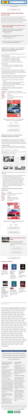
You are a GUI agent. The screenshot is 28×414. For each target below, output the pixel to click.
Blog (19, 353)
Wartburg (12, 343)
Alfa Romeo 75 (21, 288)
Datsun (7, 320)
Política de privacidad (6, 357)
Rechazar (17, 411)
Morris (14, 331)
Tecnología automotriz (6, 310)
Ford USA (24, 322)
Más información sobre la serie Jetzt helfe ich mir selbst (12, 188)
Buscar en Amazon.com (16, 251)
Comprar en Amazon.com (14, 129)
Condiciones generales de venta (19, 355)
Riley (10, 337)
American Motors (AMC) (6, 312)
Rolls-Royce (15, 337)
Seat (6, 339)
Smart (16, 339)
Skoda (13, 339)
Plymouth (3, 335)
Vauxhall (22, 341)
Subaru (20, 339)
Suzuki (3, 341)
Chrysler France (20, 316)
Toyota (10, 341)
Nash (18, 331)
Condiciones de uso (16, 359)
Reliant (3, 337)
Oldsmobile (4, 333)
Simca (9, 339)
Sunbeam (24, 339)
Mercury (21, 329)
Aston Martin (14, 312)
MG (25, 329)
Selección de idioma (8, 353)
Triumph (17, 341)
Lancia (8, 327)
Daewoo (16, 318)
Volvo (8, 343)
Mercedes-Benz (16, 329)
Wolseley (17, 343)
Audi (19, 312)
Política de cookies (14, 357)
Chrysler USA (4, 318)
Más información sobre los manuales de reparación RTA (12, 87)
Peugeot (20, 333)
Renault (6, 337)
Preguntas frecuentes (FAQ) (7, 355)
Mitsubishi (6, 331)
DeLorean (11, 320)
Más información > (15, 6)
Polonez (7, 335)
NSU (24, 331)
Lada (5, 327)
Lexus (12, 327)
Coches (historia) (5, 308)
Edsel (3, 322)
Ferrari (11, 322)
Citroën (9, 318)
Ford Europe (19, 322)
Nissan (21, 331)
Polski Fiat (12, 335)
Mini (2, 331)
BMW (19, 314)
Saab (23, 337)
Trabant (13, 341)
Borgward (23, 314)
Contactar (23, 353)
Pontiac (17, 335)
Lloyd (19, 327)
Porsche (21, 335)
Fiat (14, 322)
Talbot (6, 341)
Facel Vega (7, 322)
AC (11, 310)
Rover (19, 337)
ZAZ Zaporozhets (5, 346)
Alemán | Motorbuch (13, 37)
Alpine (23, 310)
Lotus (22, 327)
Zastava (21, 343)
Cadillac (9, 316)
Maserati (3, 329)
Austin (22, 312)
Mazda (10, 329)
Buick (5, 316)
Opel (8, 333)
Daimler (3, 320)
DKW (19, 320)
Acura (14, 310)
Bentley (15, 314)
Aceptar (10, 411)
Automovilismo (23, 308)
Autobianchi (10, 314)
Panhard (15, 333)
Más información (21, 409)
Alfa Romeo (14, 9)
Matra (7, 329)
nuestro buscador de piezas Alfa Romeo (12, 42)
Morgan (10, 331)
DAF (20, 318)
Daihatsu (24, 318)
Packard (11, 333)
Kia (2, 327)
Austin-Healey (4, 314)
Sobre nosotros (15, 353)
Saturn (3, 339)
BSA (2, 316)
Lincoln (15, 327)
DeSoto (15, 320)
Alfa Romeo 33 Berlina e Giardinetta (13, 272)
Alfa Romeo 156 (4, 271)
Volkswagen (4, 343)
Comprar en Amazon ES (13, 125)
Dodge (23, 320)
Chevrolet (13, 316)
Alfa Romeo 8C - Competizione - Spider (22, 272)
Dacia (13, 318)
